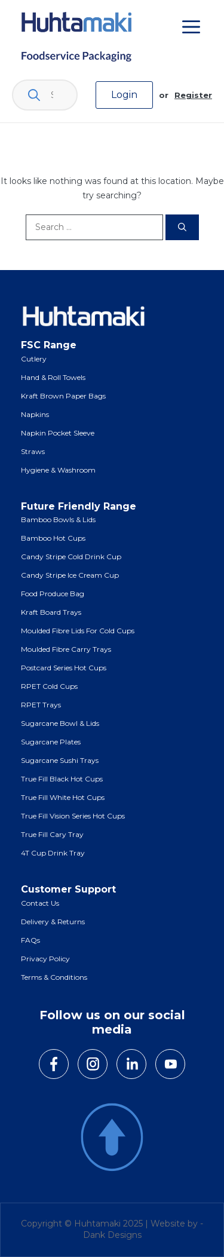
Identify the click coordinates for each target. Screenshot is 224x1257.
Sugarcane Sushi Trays (60, 760)
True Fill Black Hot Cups (62, 778)
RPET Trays (41, 704)
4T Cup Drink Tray (53, 852)
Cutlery (34, 358)
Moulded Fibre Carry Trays (66, 649)
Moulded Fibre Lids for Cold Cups (77, 630)
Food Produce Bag (52, 593)
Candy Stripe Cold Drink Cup (71, 556)
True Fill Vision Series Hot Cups (73, 815)
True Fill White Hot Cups (63, 797)
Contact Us (40, 903)
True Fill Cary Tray (52, 834)
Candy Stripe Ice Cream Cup (70, 575)
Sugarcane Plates (51, 741)
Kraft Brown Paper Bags (63, 395)
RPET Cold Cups (49, 686)
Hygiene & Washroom (58, 469)
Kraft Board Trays (51, 612)
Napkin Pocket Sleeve (57, 432)
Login (124, 94)
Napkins (35, 414)
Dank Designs (112, 1235)
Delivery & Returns (53, 921)
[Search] (182, 227)
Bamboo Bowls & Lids (58, 519)
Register (193, 95)
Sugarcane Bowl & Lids (60, 723)
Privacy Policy (45, 958)
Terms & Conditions (54, 977)
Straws (33, 451)
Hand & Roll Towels (53, 377)
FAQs (30, 940)
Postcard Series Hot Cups (63, 667)
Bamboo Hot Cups (53, 538)
